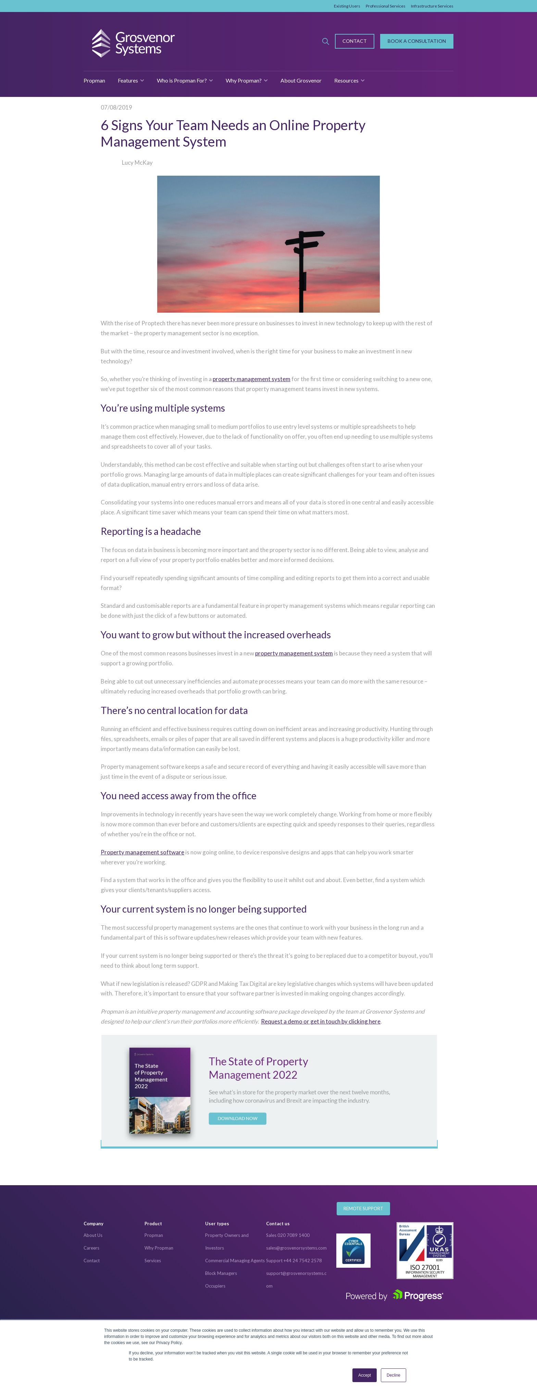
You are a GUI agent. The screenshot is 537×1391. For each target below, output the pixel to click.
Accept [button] (364, 1375)
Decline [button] (393, 1375)
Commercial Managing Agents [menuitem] (235, 1260)
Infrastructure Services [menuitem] (432, 6)
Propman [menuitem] (154, 1235)
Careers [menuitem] (91, 1248)
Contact (354, 41)
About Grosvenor (301, 80)
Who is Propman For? (182, 80)
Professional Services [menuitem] (385, 6)
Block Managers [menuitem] (221, 1273)
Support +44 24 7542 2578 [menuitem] (294, 1260)
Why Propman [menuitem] (159, 1248)
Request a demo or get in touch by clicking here (320, 1021)
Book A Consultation (417, 41)
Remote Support (363, 1208)
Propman (94, 80)
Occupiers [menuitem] (215, 1286)
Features (128, 80)
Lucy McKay (137, 162)
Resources (346, 80)
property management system (251, 379)
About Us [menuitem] (93, 1235)
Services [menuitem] (153, 1260)
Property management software (142, 852)
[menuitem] (114, 1224)
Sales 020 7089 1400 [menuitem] (288, 1235)
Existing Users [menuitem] (347, 6)
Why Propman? (244, 80)
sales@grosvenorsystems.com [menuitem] (296, 1248)
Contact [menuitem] (92, 1260)
